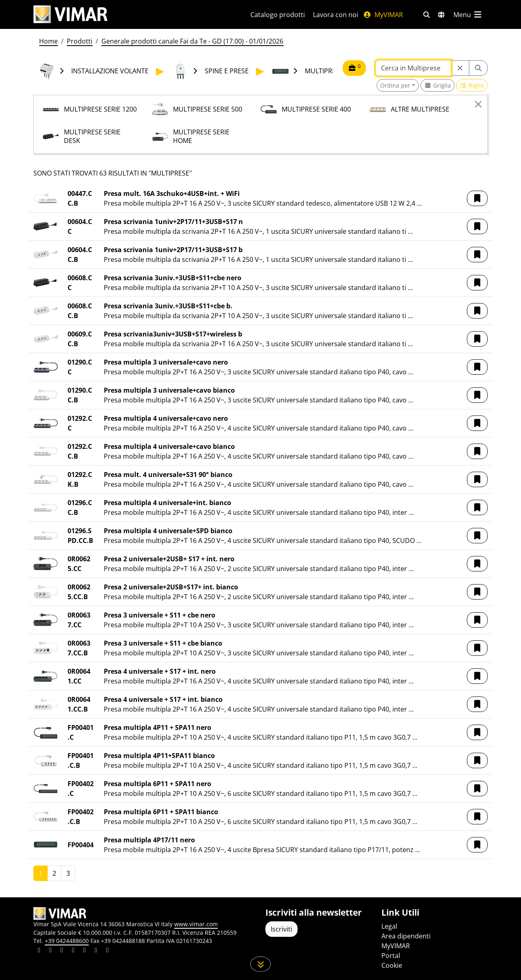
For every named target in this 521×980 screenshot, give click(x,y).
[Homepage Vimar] (70, 14)
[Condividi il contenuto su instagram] (73, 951)
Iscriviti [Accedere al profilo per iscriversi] (281, 929)
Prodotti (79, 41)
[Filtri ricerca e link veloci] (426, 15)
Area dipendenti (406, 936)
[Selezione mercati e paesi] (441, 15)
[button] (477, 198)
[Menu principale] (468, 15)
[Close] (478, 104)
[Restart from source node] (460, 68)
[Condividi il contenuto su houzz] (96, 951)
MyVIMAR (383, 14)
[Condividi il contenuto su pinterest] (62, 951)
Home (48, 41)
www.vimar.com (196, 924)
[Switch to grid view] (437, 85)
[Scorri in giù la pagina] (260, 964)
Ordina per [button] (395, 85)
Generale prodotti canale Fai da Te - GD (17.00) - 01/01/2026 (192, 41)
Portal (390, 955)
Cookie (391, 965)
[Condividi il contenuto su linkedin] (39, 951)
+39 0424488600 (67, 941)
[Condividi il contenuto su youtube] (85, 951)
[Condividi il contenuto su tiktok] (107, 951)
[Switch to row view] (472, 85)
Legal (389, 926)
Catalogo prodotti (277, 14)
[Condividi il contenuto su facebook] (50, 951)
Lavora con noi (335, 14)
